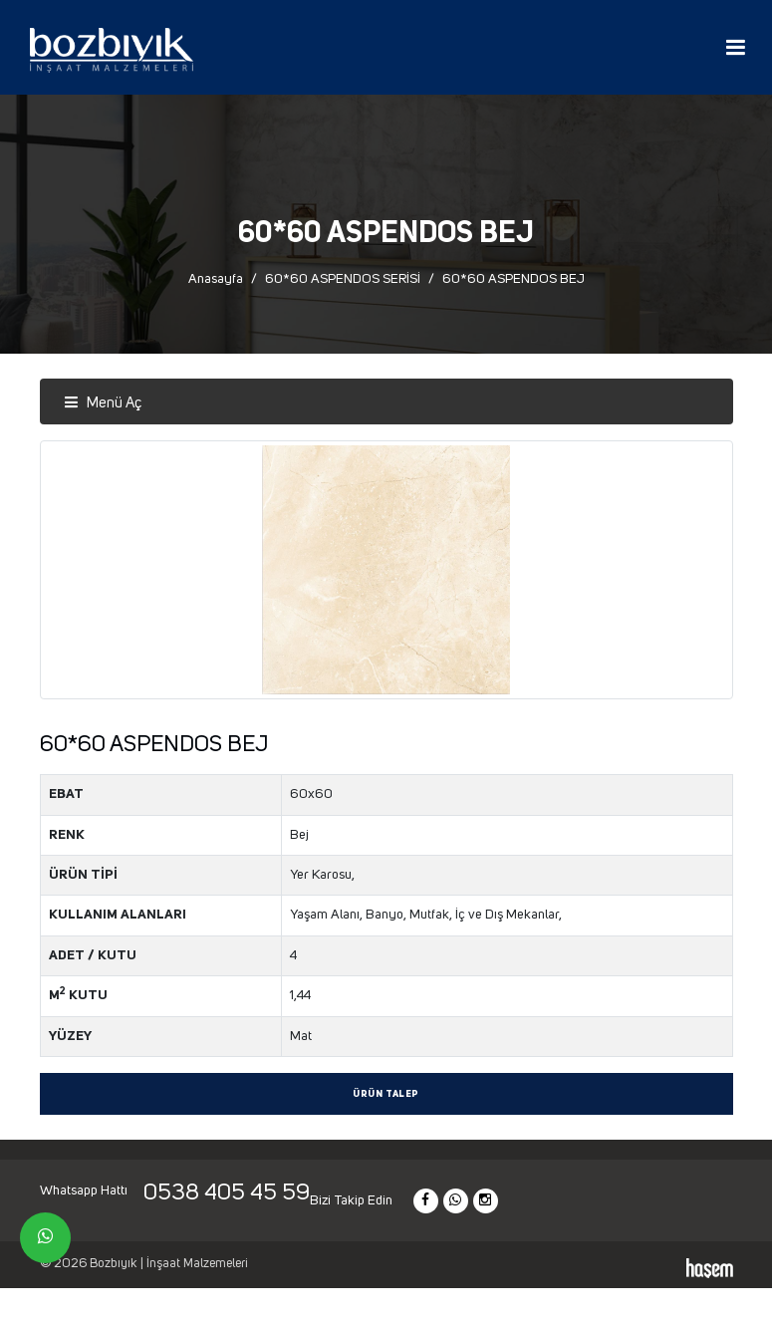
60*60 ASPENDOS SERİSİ (342, 279)
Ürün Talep (386, 1094)
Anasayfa (215, 279)
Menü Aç (102, 403)
